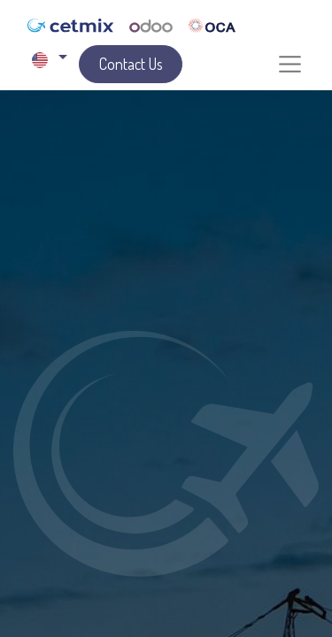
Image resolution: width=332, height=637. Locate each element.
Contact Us (131, 63)
